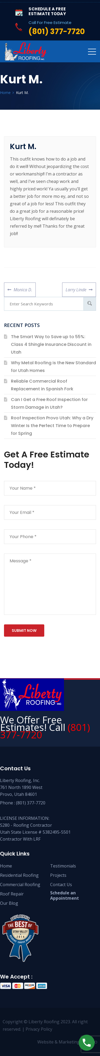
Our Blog (9, 903)
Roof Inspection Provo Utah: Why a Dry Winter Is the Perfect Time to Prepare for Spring (52, 425)
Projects (58, 875)
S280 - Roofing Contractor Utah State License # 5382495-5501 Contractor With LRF (35, 832)
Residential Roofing (19, 875)
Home (6, 866)
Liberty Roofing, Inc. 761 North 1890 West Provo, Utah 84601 (21, 787)
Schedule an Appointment (64, 895)
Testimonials (63, 866)
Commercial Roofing (20, 884)
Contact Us (61, 884)
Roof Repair (12, 894)
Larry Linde (75, 288)
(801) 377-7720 (30, 803)
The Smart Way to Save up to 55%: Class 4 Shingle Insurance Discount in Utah (51, 344)
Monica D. (22, 288)
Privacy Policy (39, 1029)
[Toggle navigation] (92, 51)
